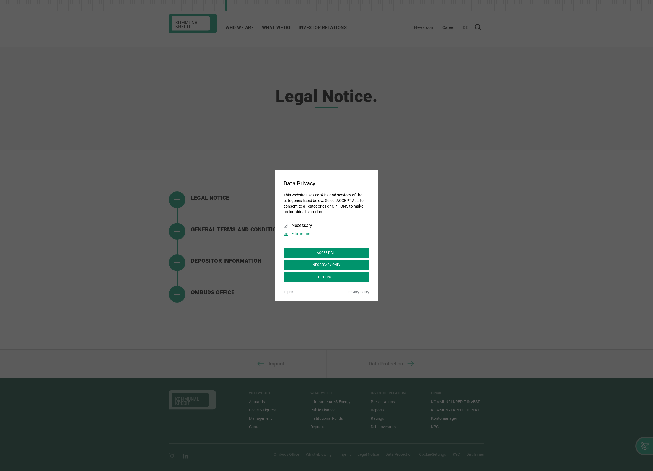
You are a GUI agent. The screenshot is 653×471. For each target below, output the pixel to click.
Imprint (289, 292)
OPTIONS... (326, 277)
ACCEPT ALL (326, 253)
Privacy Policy (358, 292)
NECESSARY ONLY (327, 265)
